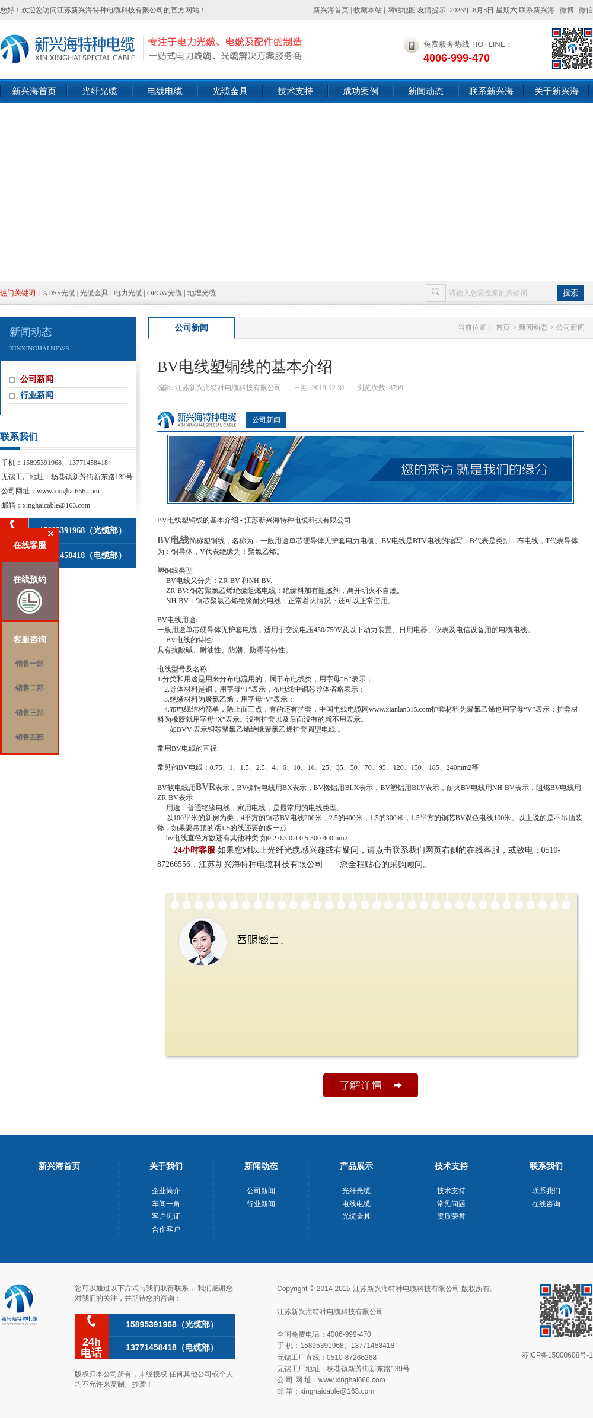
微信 (586, 10)
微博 (567, 10)
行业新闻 (36, 395)
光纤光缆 (99, 91)
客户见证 (166, 1216)
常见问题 (451, 1204)
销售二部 (29, 688)
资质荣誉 (451, 1216)
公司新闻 (36, 379)
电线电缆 (165, 91)
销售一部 (29, 663)
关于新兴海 (556, 91)
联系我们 (546, 1191)
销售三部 (29, 713)
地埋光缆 (201, 293)
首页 (503, 327)
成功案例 (360, 91)
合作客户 (166, 1229)
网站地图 (401, 10)
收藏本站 (367, 10)
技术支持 (295, 91)
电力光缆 (128, 293)
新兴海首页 (331, 10)
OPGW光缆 (164, 293)
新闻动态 (426, 91)
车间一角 (166, 1204)
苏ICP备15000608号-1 (557, 1355)
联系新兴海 (536, 10)
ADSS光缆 (59, 293)
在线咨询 (546, 1204)
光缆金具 (230, 91)
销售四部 (29, 737)
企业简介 (166, 1191)
